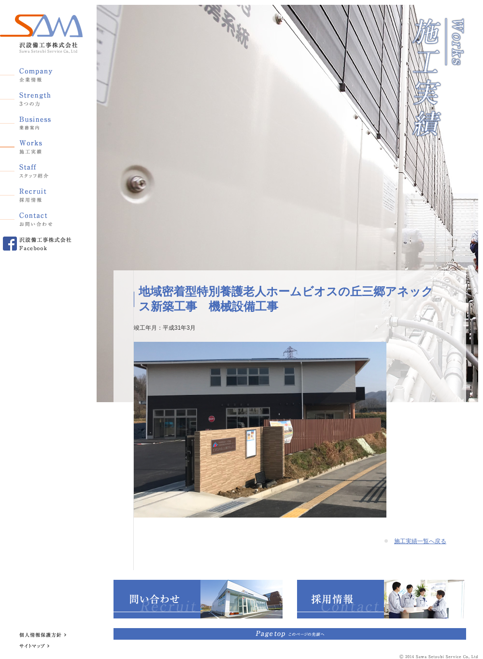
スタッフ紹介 (36, 169)
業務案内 (36, 121)
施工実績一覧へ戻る (420, 541)
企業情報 (36, 73)
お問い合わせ (36, 218)
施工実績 (36, 145)
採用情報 (36, 194)
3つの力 (36, 97)
